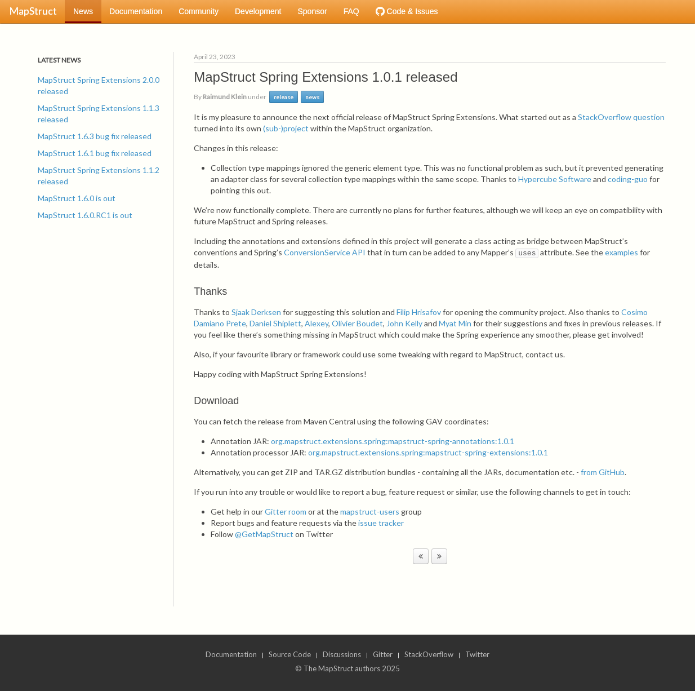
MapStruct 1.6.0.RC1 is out (85, 215)
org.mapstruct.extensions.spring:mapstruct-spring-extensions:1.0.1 (428, 452)
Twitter (477, 654)
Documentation (135, 11)
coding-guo (628, 179)
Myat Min (455, 323)
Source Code (290, 654)
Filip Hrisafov (418, 312)
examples (621, 252)
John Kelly (404, 323)
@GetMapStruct (264, 534)
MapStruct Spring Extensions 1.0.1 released (325, 77)
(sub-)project (286, 128)
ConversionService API (325, 252)
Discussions (342, 654)
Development (258, 11)
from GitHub (603, 472)
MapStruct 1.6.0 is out (76, 198)
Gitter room (285, 511)
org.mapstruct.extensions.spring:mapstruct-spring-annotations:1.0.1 (392, 441)
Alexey (316, 323)
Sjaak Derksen (256, 312)
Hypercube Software (554, 179)
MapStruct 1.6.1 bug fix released (95, 153)
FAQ (351, 11)
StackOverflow (428, 654)
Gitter (383, 654)
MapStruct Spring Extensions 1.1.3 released (98, 113)
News (83, 11)
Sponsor (312, 11)
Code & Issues (407, 11)
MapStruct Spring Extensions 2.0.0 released (98, 85)
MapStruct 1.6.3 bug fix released (95, 136)
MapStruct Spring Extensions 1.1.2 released (98, 175)
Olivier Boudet (357, 323)
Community (199, 11)
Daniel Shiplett (275, 323)
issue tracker (381, 523)
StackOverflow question (621, 117)
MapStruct (33, 11)
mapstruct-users (369, 511)
